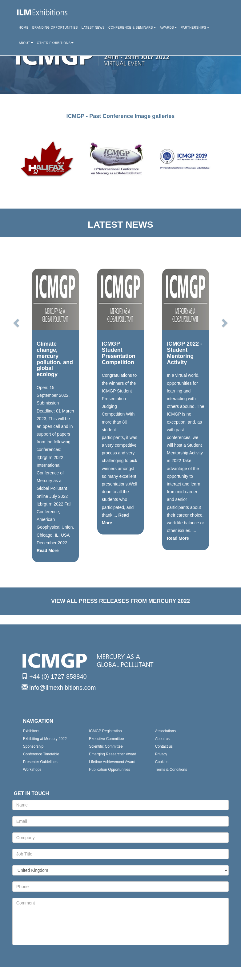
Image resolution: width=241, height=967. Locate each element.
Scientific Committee (106, 746)
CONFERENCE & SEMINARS (132, 27)
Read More (48, 550)
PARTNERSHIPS (195, 27)
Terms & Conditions (171, 769)
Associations (165, 731)
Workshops (32, 769)
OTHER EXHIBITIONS (55, 43)
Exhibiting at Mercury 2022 (45, 739)
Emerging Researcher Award (112, 754)
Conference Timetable (41, 754)
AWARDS (168, 27)
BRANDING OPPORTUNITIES (55, 27)
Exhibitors (31, 731)
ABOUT (26, 43)
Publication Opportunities (109, 769)
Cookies (161, 762)
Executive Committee (106, 739)
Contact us (164, 746)
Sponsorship (33, 746)
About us (162, 739)
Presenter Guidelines (40, 762)
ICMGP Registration (105, 731)
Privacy (161, 754)
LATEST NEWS (93, 27)
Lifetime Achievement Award (112, 762)
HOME (24, 27)
